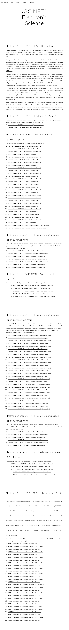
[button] (2, 2)
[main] (34, 17)
